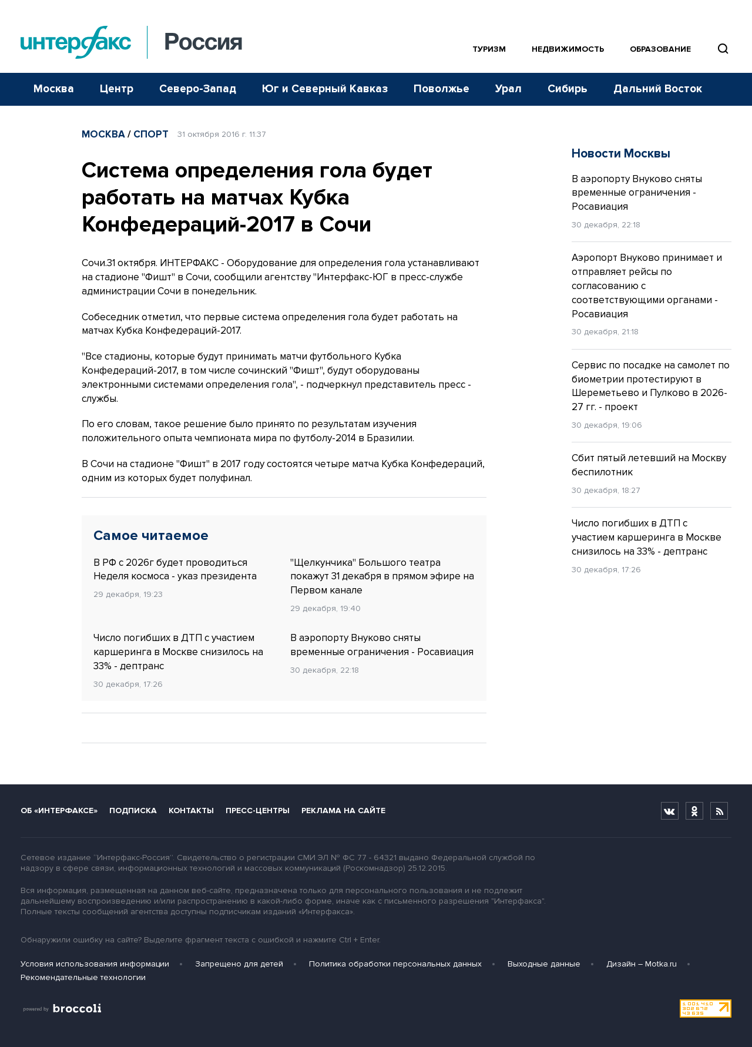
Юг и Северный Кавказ (325, 89)
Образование (660, 49)
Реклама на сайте (343, 811)
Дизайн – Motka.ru (641, 964)
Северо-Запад (197, 89)
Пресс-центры (258, 811)
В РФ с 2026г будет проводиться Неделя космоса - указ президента (175, 569)
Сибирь (568, 89)
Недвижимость (568, 49)
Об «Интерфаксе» (59, 811)
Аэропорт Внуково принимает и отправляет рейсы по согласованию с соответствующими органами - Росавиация (647, 285)
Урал (508, 89)
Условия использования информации (95, 964)
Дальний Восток (657, 89)
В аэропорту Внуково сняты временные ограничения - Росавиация (382, 645)
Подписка (133, 811)
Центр (116, 89)
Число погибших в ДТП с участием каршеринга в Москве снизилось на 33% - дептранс (178, 652)
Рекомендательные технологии (83, 977)
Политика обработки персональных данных (395, 964)
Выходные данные (544, 964)
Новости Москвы (621, 153)
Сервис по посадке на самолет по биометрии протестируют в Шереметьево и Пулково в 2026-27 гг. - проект (651, 386)
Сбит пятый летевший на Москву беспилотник (649, 465)
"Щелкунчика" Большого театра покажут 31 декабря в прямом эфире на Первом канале (382, 576)
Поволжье (441, 89)
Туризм (489, 49)
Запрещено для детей (239, 964)
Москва (53, 89)
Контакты (191, 811)
